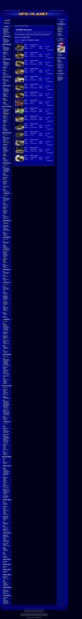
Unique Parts (6, 438)
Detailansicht (50, 57)
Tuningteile (5, 470)
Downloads (5, 397)
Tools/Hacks (5, 303)
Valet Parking (6, 218)
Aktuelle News (6, 28)
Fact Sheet (5, 472)
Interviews (5, 503)
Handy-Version (6, 404)
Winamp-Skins (6, 373)
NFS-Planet (42, 610)
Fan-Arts (5, 382)
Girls (4, 429)
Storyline (5, 287)
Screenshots (6, 74)
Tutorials (5, 493)
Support (5, 342)
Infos (4, 426)
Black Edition (6, 403)
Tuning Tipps (6, 440)
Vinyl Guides (6, 413)
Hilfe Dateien (6, 487)
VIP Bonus (5, 151)
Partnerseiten (6, 591)
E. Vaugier (5, 361)
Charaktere (5, 430)
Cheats (4, 152)
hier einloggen (46, 34)
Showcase (5, 239)
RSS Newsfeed (6, 32)
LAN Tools (5, 482)
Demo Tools (5, 449)
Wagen (4, 53)
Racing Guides (6, 411)
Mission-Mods (6, 541)
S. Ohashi (5, 352)
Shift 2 (59, 29)
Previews (5, 582)
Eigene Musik (6, 250)
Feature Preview (6, 230)
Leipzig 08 (5, 317)
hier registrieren (20, 34)
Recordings (5, 330)
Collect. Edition (6, 365)
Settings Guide (6, 249)
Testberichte (5, 175)
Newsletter (5, 31)
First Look (5, 248)
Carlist (4, 427)
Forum (4, 33)
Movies (4, 453)
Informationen (6, 401)
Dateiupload (5, 593)
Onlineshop (5, 597)
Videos (4, 57)
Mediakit (5, 383)
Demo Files (5, 372)
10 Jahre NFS (6, 34)
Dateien (4, 391)
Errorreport (5, 601)
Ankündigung (6, 40)
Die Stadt (5, 407)
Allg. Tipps (5, 441)
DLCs (4, 122)
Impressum (5, 603)
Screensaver (6, 578)
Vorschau (5, 325)
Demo (4, 112)
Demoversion (6, 510)
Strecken (5, 183)
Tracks (4, 508)
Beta (4, 227)
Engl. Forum (5, 590)
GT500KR (5, 297)
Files (4, 117)
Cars (4, 445)
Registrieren (60, 70)
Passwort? (60, 71)
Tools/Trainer (6, 370)
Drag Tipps (5, 442)
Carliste (5, 504)
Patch (4, 369)
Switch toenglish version (7, 23)
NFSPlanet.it (60, 79)
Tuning (4, 187)
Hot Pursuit (60, 30)
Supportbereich (6, 398)
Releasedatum (6, 41)
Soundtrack (5, 54)
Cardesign (5, 557)
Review (4, 174)
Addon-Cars (5, 518)
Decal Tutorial (6, 414)
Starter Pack (5, 229)
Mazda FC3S (5, 170)
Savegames (5, 392)
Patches (5, 145)
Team (4, 599)
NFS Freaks (60, 78)
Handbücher (5, 118)
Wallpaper (5, 130)
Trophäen (5, 95)
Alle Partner (60, 75)
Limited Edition (6, 113)
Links (4, 592)
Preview (5, 70)
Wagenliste (5, 296)
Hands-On (5, 100)
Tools (4, 447)
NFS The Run (60, 28)
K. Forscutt (5, 351)
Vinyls (4, 479)
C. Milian (5, 314)
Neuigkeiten (5, 39)
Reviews (5, 99)
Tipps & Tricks (6, 545)
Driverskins (5, 514)
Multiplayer (5, 114)
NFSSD (59, 80)
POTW (4, 598)
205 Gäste (59, 60)
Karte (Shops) (6, 437)
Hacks (4, 448)
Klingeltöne (5, 310)
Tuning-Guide (6, 343)
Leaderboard (6, 223)
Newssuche (5, 30)
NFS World (60, 31)
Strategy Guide (6, 412)
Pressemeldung (6, 471)
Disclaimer (5, 600)
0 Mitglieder (59, 61)
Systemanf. (5, 42)
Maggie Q (5, 313)
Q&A (4, 139)
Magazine (5, 439)
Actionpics (5, 550)
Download (5, 517)
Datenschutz (5, 602)
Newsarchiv (5, 29)
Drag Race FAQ (6, 491)
